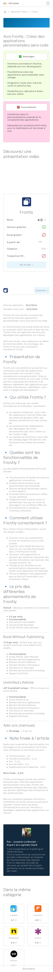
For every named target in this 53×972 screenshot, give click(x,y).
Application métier (19, 12)
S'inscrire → (42, 290)
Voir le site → (26, 265)
